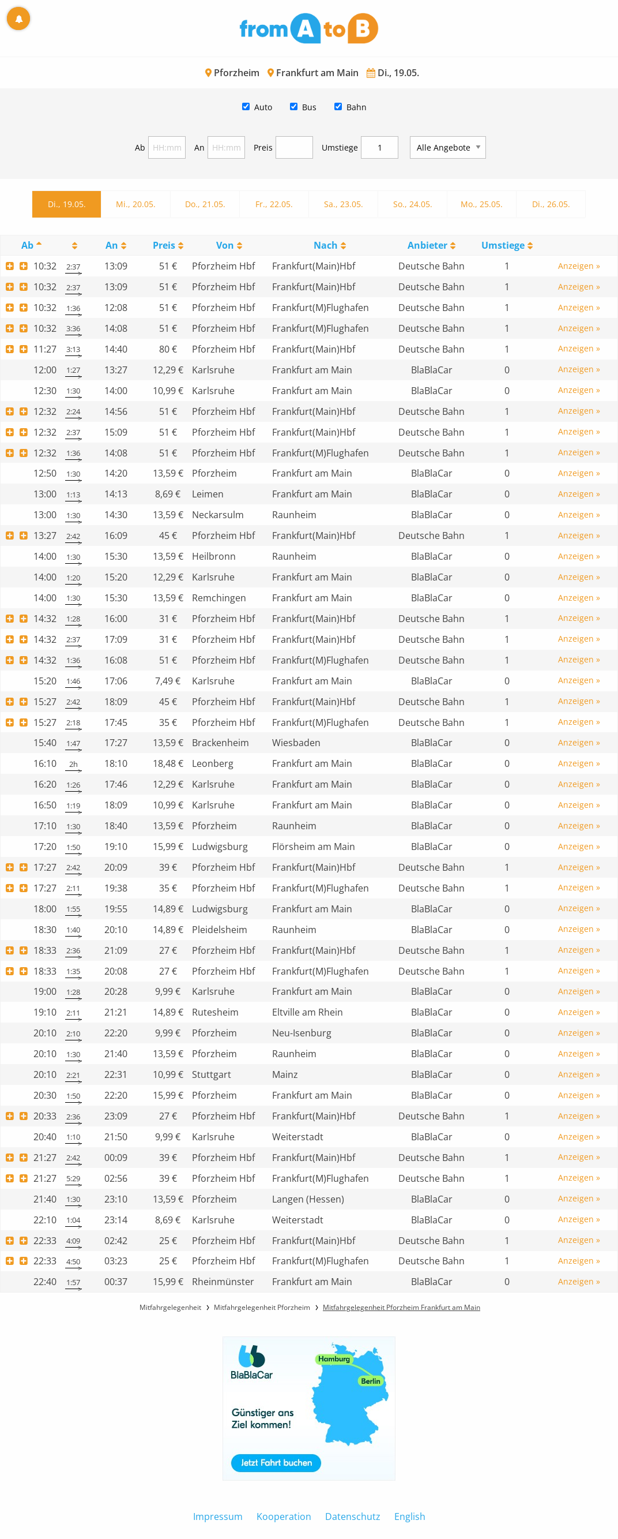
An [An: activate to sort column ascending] (111, 245)
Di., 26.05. (551, 204)
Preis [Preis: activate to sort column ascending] (164, 245)
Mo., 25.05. (482, 204)
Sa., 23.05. (343, 204)
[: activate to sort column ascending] (73, 245)
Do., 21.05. (205, 204)
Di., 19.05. (67, 204)
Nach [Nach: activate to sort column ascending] (326, 245)
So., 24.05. (412, 204)
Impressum (218, 1516)
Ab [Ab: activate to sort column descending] (27, 245)
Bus (309, 107)
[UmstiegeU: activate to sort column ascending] (507, 245)
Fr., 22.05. (274, 204)
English (409, 1516)
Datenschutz (352, 1516)
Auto (263, 107)
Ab (140, 147)
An (199, 147)
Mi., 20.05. (136, 204)
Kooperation (284, 1516)
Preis (263, 147)
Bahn (356, 107)
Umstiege (340, 147)
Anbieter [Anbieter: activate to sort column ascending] (427, 245)
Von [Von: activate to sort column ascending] (225, 245)
